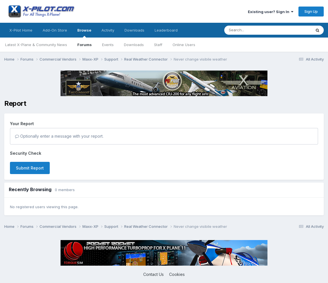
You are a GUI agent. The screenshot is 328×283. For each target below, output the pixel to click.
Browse (84, 33)
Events (108, 44)
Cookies (177, 274)
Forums (84, 44)
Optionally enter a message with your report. (59, 136)
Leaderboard (166, 30)
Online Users (184, 44)
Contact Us (153, 274)
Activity (107, 30)
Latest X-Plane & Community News (36, 44)
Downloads (134, 44)
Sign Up (311, 11)
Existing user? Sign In (270, 11)
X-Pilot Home (20, 30)
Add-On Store (55, 30)
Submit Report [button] (30, 168)
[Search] (256, 30)
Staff (158, 44)
